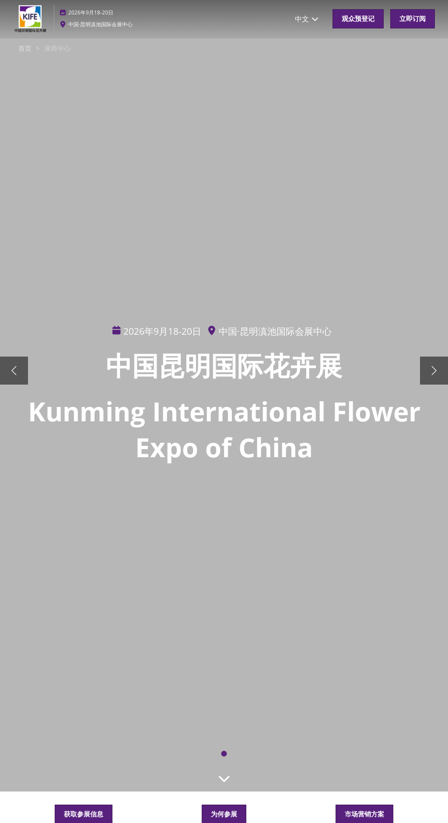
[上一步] (14, 371)
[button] (358, 18)
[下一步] (434, 371)
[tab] (224, 753)
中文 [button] (307, 19)
